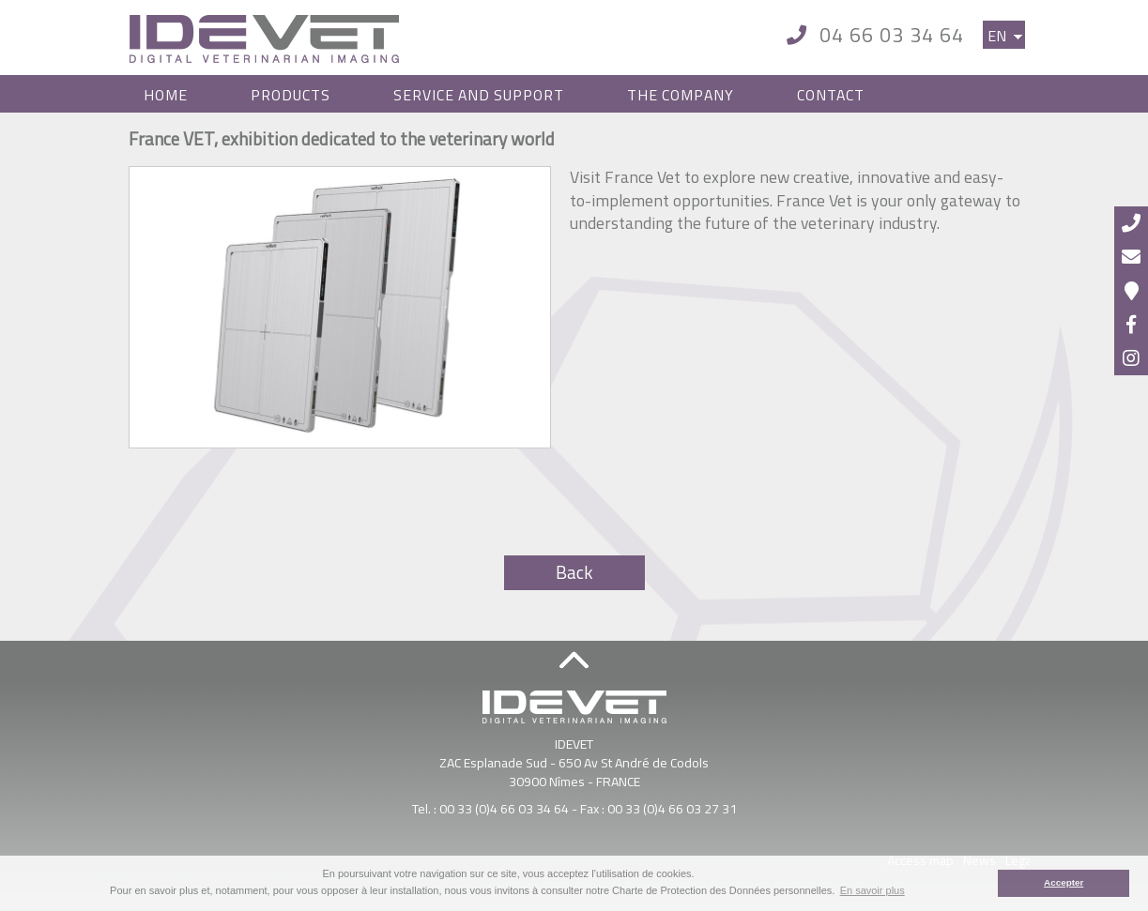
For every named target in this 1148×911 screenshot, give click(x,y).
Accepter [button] (1063, 882)
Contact (831, 95)
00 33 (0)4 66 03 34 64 (504, 808)
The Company (680, 95)
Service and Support (478, 95)
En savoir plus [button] (872, 890)
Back (574, 572)
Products (290, 95)
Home (166, 95)
